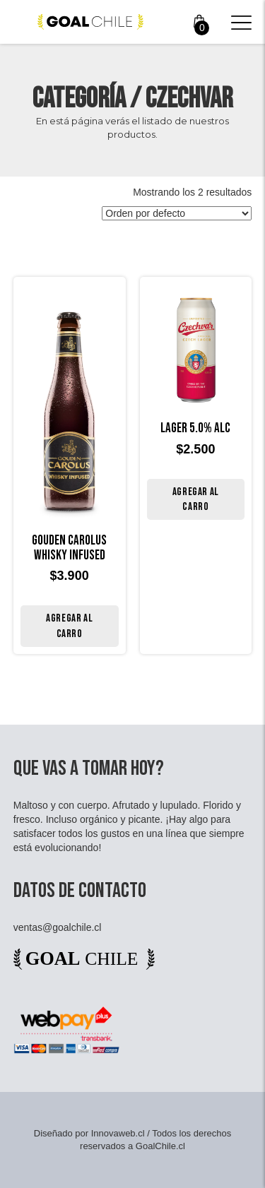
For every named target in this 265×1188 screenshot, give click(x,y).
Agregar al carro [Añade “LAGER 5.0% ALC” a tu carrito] (195, 499)
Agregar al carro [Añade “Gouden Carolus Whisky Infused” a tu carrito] (69, 626)
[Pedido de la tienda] (177, 213)
